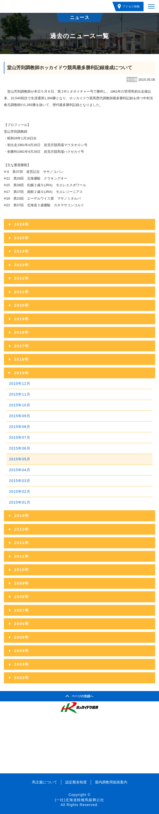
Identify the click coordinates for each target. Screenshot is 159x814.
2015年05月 (19, 459)
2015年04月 (19, 470)
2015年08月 (19, 427)
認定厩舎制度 (76, 782)
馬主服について (44, 782)
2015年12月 (19, 383)
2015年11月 (19, 394)
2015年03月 (19, 481)
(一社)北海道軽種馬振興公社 (79, 800)
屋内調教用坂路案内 (111, 782)
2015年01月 (19, 502)
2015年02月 (19, 491)
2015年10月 (19, 405)
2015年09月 (19, 416)
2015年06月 (19, 448)
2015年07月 (19, 437)
